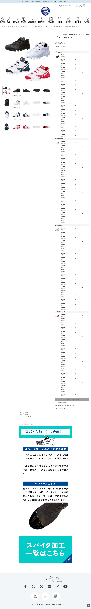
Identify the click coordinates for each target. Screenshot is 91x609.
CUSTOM (68, 18)
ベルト (43, 26)
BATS (8, 18)
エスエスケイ (37, 26)
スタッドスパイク (28, 26)
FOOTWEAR (16, 18)
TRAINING (51, 18)
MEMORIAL (78, 18)
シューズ (20, 26)
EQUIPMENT (41, 18)
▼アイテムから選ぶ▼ (12, 26)
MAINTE (59, 18)
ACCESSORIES (32, 18)
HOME (3, 26)
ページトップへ (88, 605)
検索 (61, 5)
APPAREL (23, 18)
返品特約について (63, 402)
